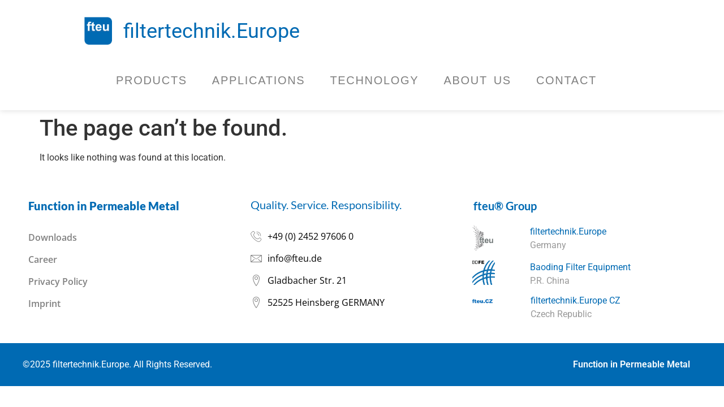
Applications (258, 80)
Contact (566, 80)
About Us (477, 80)
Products (151, 80)
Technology (374, 80)
